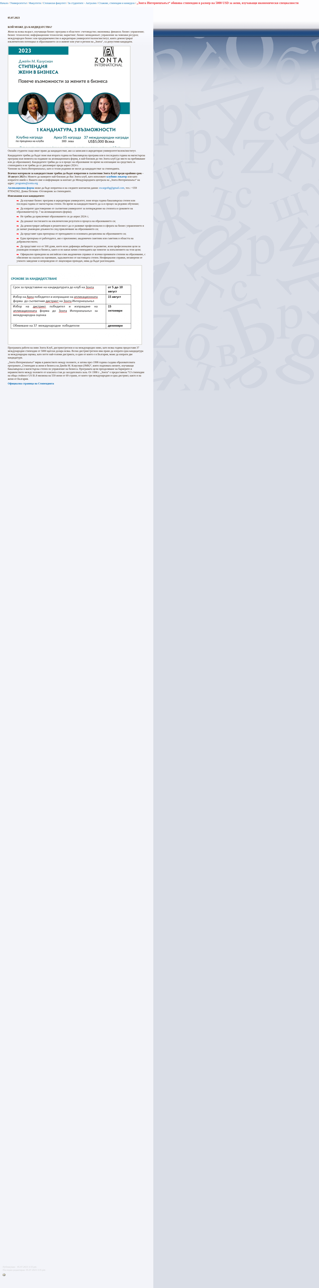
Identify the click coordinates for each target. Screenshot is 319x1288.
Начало (4, 3)
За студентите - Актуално (82, 3)
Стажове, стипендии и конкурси (116, 3)
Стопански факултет (54, 3)
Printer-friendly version (5, 1275)
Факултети (35, 3)
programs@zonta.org (27, 183)
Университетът (18, 3)
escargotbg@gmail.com (111, 187)
